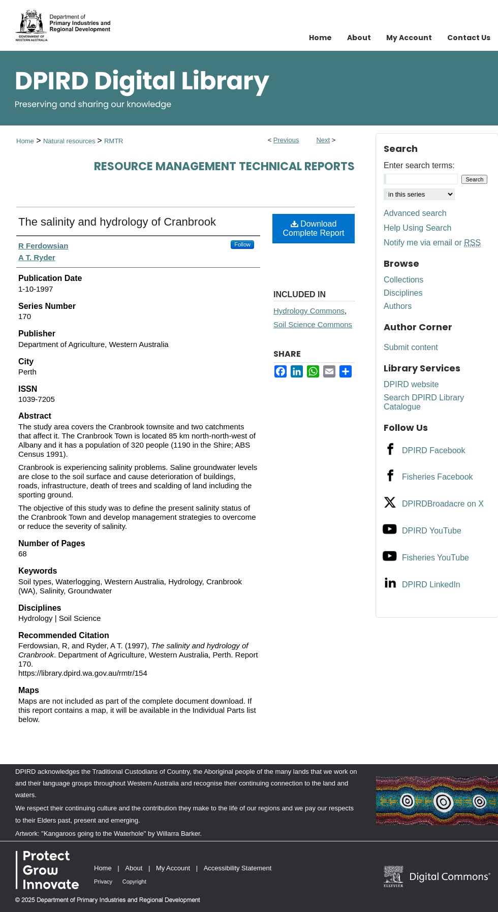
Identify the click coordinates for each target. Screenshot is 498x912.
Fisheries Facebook (437, 477)
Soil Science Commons (312, 324)
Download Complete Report (314, 228)
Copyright (134, 881)
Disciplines (403, 293)
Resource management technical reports (224, 166)
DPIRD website (411, 384)
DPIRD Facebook (433, 450)
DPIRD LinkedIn (431, 584)
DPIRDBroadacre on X (443, 503)
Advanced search (415, 213)
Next (323, 140)
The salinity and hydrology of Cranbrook (117, 221)
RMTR (113, 141)
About (133, 868)
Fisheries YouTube (435, 557)
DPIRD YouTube (431, 530)
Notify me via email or (432, 242)
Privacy (103, 881)
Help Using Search (417, 228)
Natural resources (70, 141)
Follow (242, 244)
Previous (286, 140)
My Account (173, 868)
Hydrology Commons (309, 310)
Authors (398, 306)
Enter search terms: (419, 165)
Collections (403, 279)
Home (25, 141)
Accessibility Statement (238, 868)
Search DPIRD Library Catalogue (424, 402)
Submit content (411, 347)
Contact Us (468, 38)
